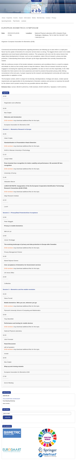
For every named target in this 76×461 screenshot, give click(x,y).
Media (34, 17)
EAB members (8, 120)
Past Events (16, 21)
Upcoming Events (6, 21)
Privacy (54, 17)
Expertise (9, 17)
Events (15, 17)
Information (27, 17)
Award (21, 17)
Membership (41, 17)
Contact (48, 17)
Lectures (23, 21)
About (3, 17)
